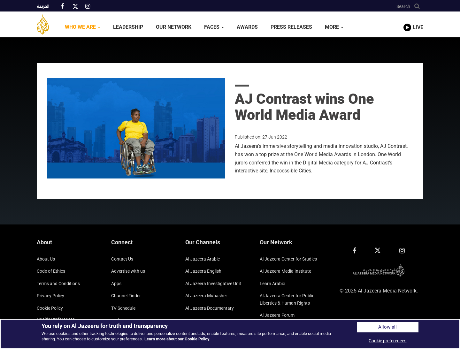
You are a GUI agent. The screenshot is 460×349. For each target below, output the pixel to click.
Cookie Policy (50, 308)
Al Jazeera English (203, 271)
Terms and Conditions (58, 283)
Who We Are (82, 27)
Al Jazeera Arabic (202, 259)
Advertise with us (128, 271)
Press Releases (291, 27)
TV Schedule (123, 308)
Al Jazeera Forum (277, 315)
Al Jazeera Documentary (209, 308)
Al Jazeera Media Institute (285, 271)
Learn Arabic (272, 283)
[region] (230, 334)
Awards (247, 27)
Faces (214, 27)
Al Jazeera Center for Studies (288, 259)
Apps (116, 283)
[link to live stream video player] (413, 21)
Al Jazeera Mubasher (206, 295)
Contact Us (122, 259)
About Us (46, 259)
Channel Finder (126, 295)
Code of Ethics (51, 271)
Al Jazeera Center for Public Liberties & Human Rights (287, 299)
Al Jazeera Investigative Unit (213, 283)
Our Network (173, 27)
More (334, 27)
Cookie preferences (387, 340)
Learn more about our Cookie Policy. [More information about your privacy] (177, 339)
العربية (43, 6)
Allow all (387, 327)
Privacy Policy (50, 295)
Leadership (128, 27)
